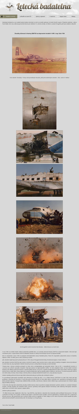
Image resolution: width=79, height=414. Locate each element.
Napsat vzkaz (63, 16)
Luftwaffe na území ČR (25, 16)
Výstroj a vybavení (40, 16)
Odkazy (73, 16)
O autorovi (52, 16)
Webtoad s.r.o (75, 410)
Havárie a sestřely (10, 16)
